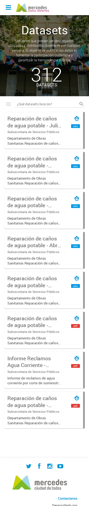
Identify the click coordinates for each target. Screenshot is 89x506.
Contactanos (67, 498)
